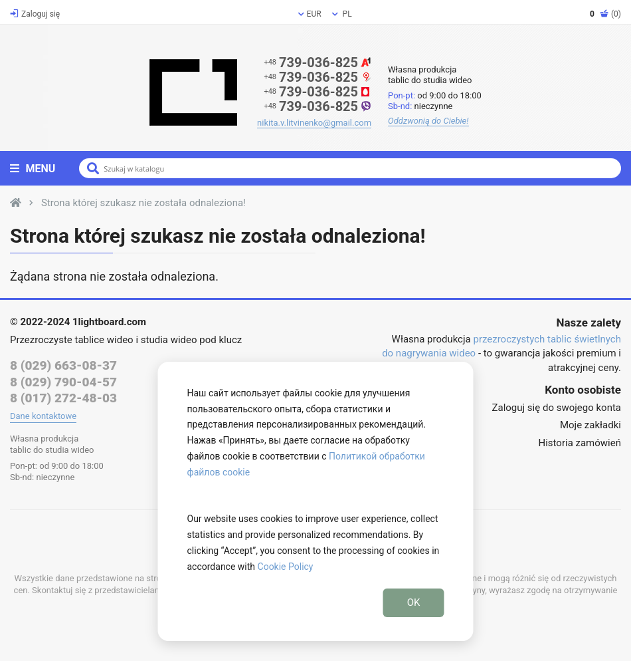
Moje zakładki (590, 425)
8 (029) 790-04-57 (63, 382)
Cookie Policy (286, 566)
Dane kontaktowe (43, 416)
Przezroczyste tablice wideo (72, 340)
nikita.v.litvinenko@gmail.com (314, 123)
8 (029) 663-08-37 (63, 365)
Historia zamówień (580, 443)
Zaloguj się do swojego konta (556, 408)
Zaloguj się (35, 14)
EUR (309, 14)
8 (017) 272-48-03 (63, 398)
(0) (605, 14)
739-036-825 (317, 62)
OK (413, 602)
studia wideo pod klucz (191, 340)
